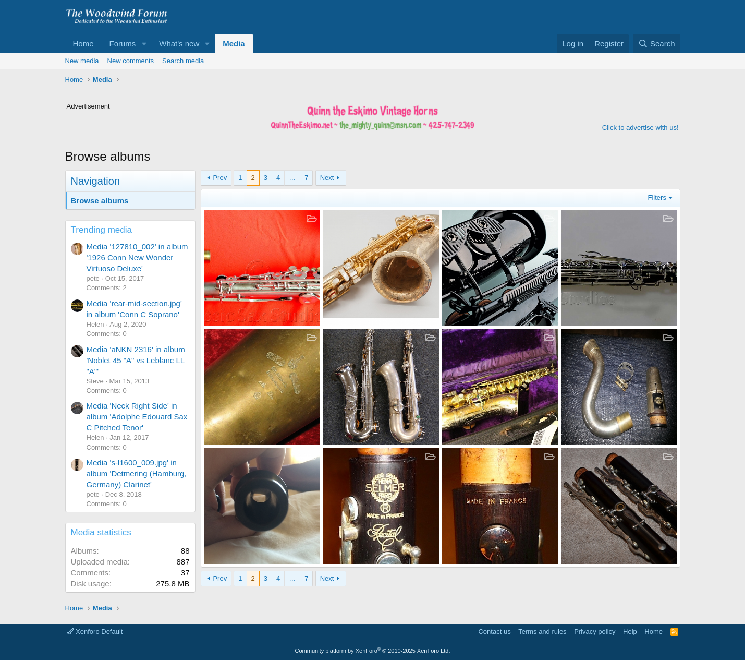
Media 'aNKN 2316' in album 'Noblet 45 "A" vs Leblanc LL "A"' (136, 360)
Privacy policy (594, 631)
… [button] (292, 178)
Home (83, 43)
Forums (122, 43)
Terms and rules (542, 631)
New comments (130, 61)
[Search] (656, 43)
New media (82, 61)
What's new (179, 43)
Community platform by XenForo (372, 650)
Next (327, 178)
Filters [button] (657, 197)
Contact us (494, 631)
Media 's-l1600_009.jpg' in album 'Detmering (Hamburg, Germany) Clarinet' (137, 473)
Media (234, 43)
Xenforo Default (95, 631)
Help (630, 631)
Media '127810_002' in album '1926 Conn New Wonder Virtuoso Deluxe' (137, 257)
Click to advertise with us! (640, 127)
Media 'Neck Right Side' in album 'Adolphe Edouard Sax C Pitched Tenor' (137, 416)
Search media (183, 61)
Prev (220, 178)
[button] (144, 43)
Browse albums (100, 200)
